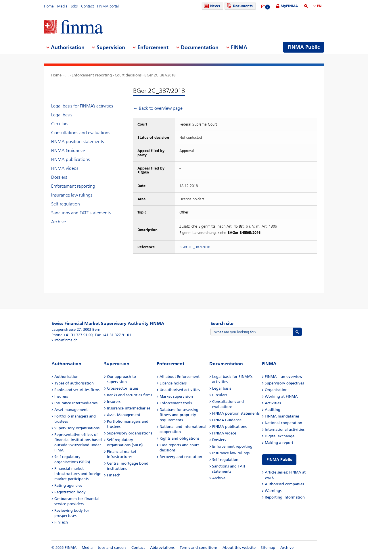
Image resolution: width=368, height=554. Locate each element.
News (211, 6)
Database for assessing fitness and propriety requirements (179, 414)
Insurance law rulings (71, 195)
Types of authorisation (74, 383)
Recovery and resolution (181, 457)
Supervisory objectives (284, 383)
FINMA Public (279, 459)
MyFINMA (289, 6)
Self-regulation (65, 204)
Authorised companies (284, 484)
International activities (284, 429)
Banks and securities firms (76, 390)
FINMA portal (108, 6)
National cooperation (283, 423)
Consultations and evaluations (80, 132)
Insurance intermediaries (75, 403)
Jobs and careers (112, 547)
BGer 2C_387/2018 (159, 75)
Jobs (74, 6)
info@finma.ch (65, 340)
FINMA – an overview (283, 376)
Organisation (276, 390)
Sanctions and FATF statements (81, 213)
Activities (273, 403)
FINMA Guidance (68, 150)
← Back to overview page (158, 108)
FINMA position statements (77, 141)
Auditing (272, 409)
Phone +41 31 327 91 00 (72, 335)
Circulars (59, 123)
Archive (58, 221)
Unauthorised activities (180, 390)
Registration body (70, 492)
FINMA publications (70, 159)
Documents (239, 6)
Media (62, 6)
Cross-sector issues (122, 388)
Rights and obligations (179, 438)
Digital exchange (279, 436)
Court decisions (128, 75)
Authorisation (66, 376)
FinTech (61, 522)
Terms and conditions (198, 547)
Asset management (71, 409)
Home (49, 6)
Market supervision (176, 396)
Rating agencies (68, 485)
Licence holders (173, 383)
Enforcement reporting (92, 75)
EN (319, 6)
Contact (87, 6)
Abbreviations (162, 547)
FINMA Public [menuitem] (304, 47)
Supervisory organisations (76, 428)
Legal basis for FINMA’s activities (82, 106)
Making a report (279, 442)
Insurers (61, 396)
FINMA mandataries (282, 416)
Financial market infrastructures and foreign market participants (77, 473)
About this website (239, 547)
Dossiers (59, 177)
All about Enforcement (180, 376)
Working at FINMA (281, 396)
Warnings (273, 490)
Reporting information (285, 497)
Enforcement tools (176, 403)
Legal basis (61, 115)
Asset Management (123, 415)
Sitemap (268, 547)
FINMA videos (64, 168)
